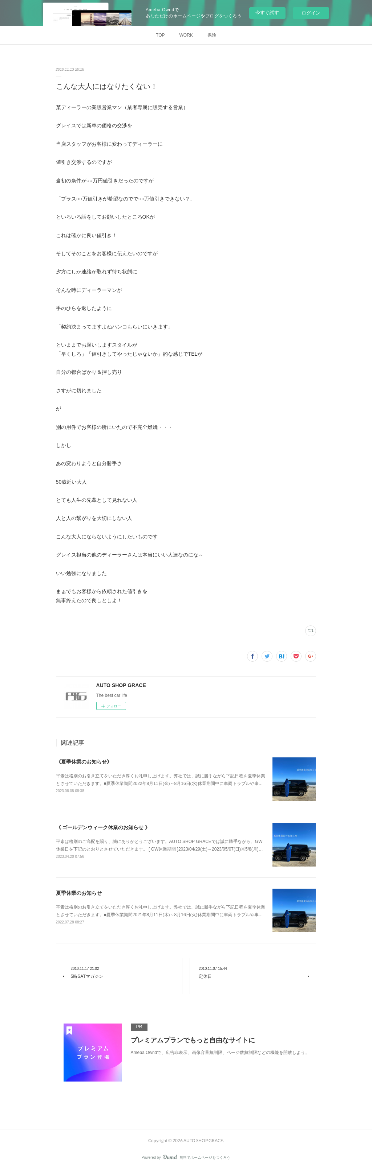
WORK (186, 35)
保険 (211, 35)
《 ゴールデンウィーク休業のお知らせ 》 (103, 827)
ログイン (311, 13)
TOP (160, 35)
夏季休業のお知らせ (79, 893)
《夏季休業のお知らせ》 (84, 762)
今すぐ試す (267, 12)
